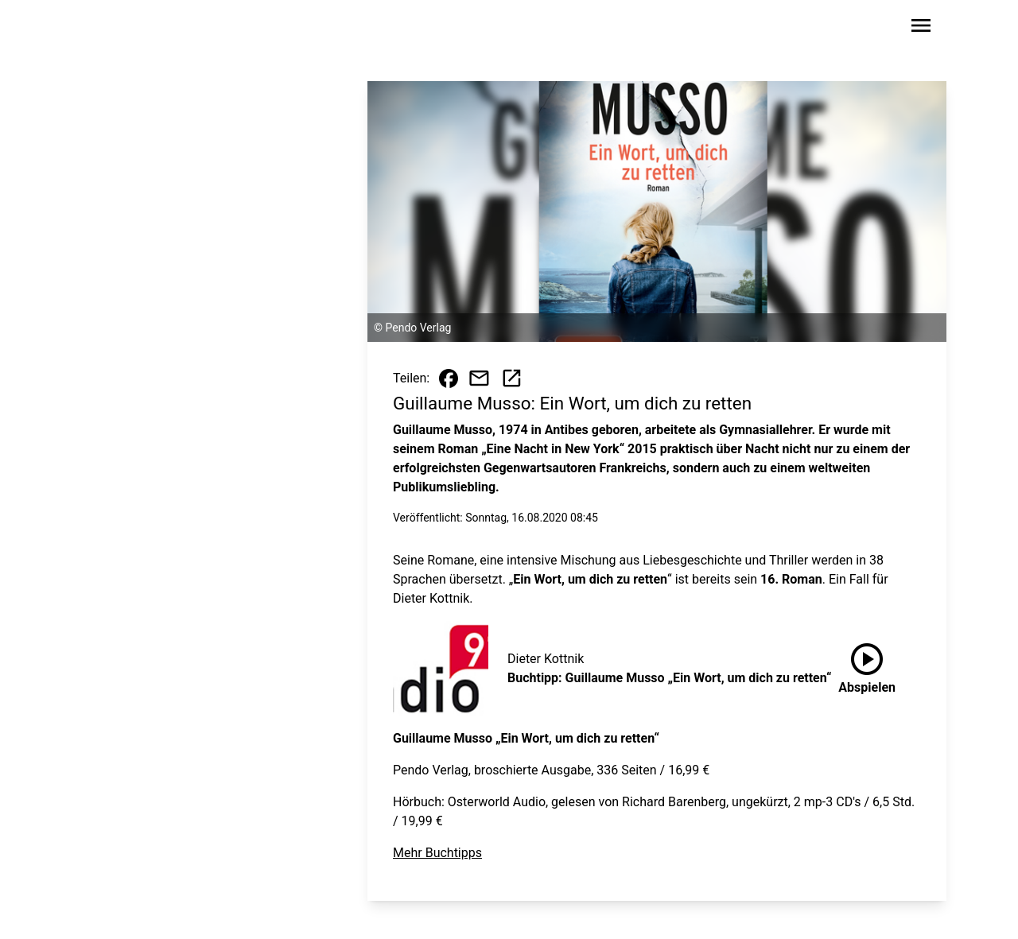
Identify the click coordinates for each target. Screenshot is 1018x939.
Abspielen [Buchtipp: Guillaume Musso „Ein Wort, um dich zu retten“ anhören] (867, 665)
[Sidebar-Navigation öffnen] (921, 28)
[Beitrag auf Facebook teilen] (448, 378)
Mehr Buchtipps (437, 852)
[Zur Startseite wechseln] (122, 28)
